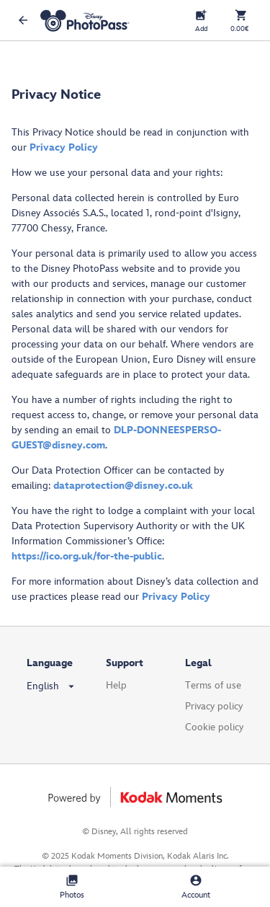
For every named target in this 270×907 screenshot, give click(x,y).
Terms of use (213, 685)
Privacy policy (214, 706)
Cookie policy (214, 727)
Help (116, 685)
